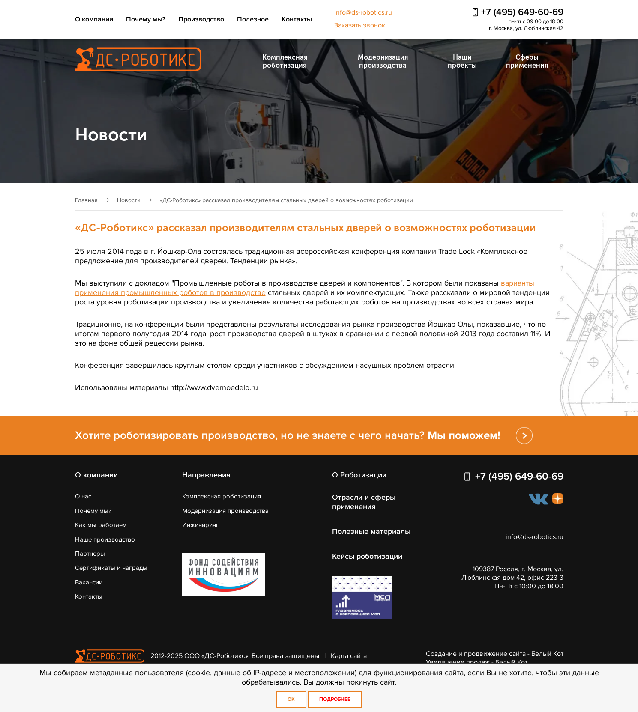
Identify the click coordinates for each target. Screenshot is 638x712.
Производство (201, 19)
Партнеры (90, 553)
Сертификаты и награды (111, 568)
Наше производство (105, 539)
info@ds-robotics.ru (363, 12)
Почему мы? (145, 19)
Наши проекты (462, 61)
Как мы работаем (101, 525)
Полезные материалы (371, 531)
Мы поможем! (464, 435)
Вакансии (88, 582)
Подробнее (334, 699)
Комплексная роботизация (284, 61)
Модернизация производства (383, 61)
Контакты (297, 19)
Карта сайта (349, 655)
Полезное (253, 19)
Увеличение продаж (458, 662)
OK (291, 699)
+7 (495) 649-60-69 (522, 12)
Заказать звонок (359, 25)
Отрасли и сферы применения (364, 501)
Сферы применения (527, 61)
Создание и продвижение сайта (476, 653)
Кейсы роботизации (367, 556)
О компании (94, 19)
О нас (83, 496)
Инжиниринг (200, 525)
